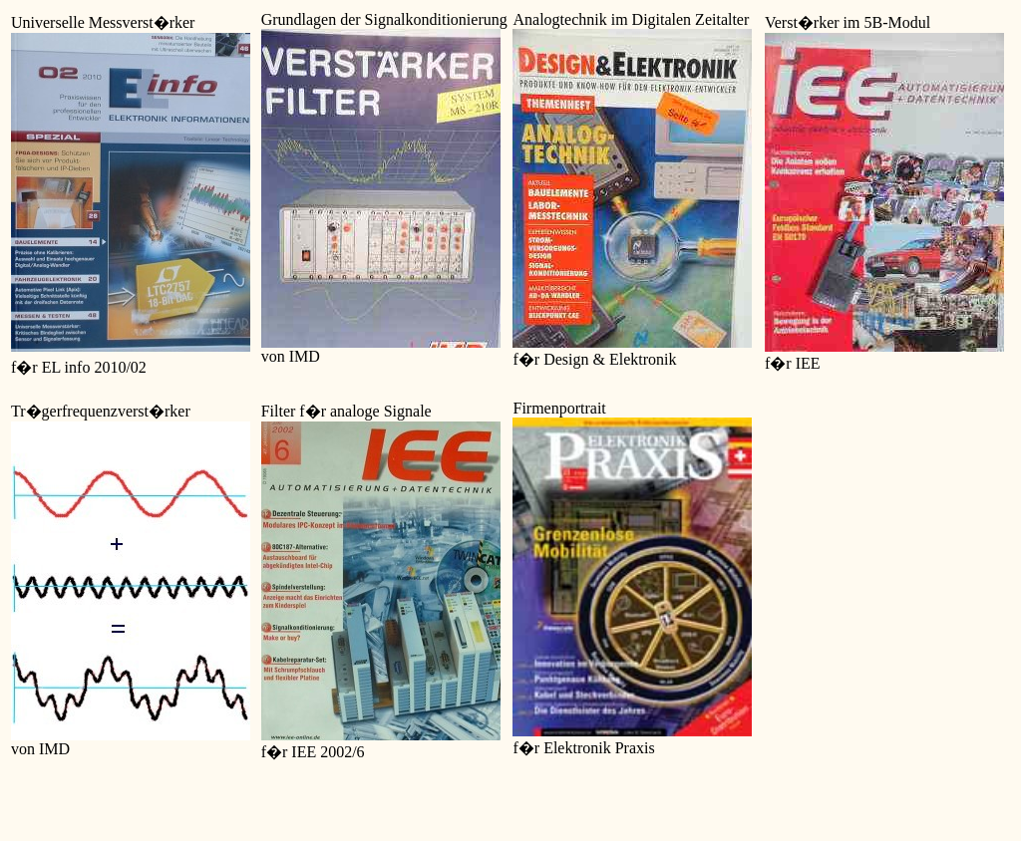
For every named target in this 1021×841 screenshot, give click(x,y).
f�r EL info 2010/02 (79, 367)
